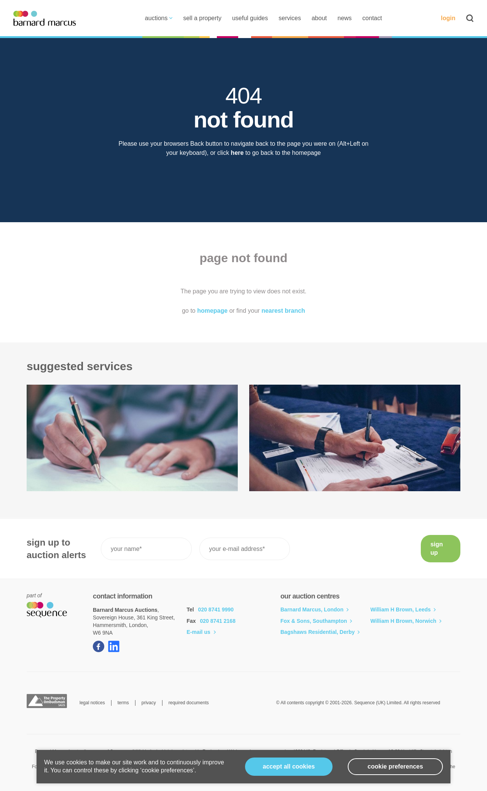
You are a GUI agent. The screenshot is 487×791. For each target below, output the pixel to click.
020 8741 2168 (218, 621)
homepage (212, 310)
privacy (149, 702)
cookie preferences (395, 766)
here (237, 153)
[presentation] (355, 548)
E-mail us (201, 632)
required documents (189, 702)
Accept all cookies (289, 766)
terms (123, 702)
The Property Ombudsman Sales (47, 701)
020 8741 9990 (216, 609)
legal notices (92, 702)
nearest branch (283, 310)
